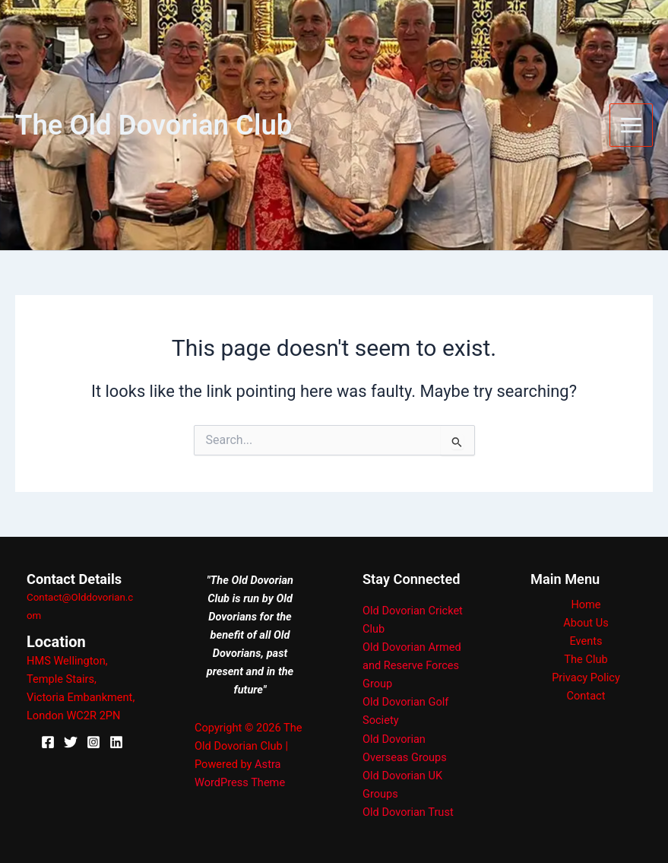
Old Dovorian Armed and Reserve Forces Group (411, 665)
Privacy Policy (586, 677)
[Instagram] (93, 742)
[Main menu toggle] (631, 125)
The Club (585, 659)
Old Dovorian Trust (408, 812)
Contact (586, 696)
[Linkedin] (116, 742)
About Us (585, 623)
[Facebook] (48, 742)
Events (585, 641)
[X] (71, 742)
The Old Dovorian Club (153, 125)
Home (585, 604)
